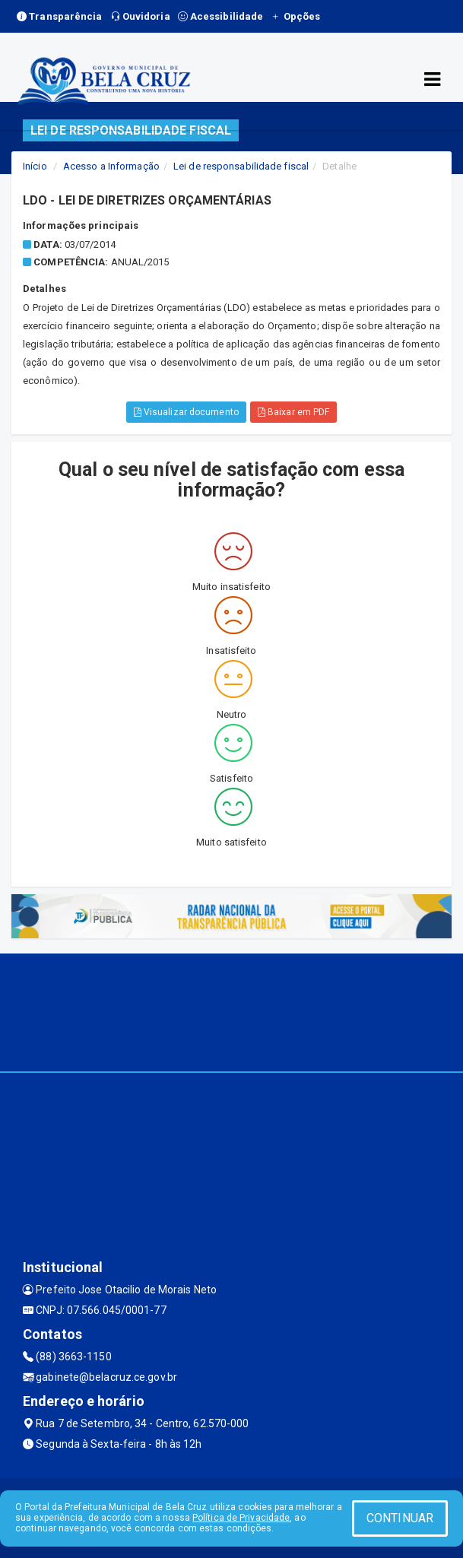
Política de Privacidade (241, 1517)
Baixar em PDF (294, 412)
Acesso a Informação (111, 166)
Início (35, 166)
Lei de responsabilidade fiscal (241, 166)
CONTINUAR (399, 1518)
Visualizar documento (186, 412)
